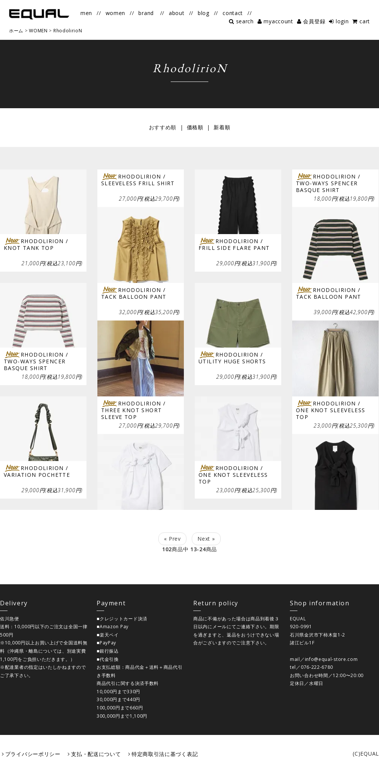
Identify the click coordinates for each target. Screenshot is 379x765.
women (116, 13)
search (245, 21)
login (342, 21)
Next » (206, 538)
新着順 (222, 127)
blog (203, 13)
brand (146, 13)
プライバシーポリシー (33, 753)
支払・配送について (96, 753)
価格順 (195, 127)
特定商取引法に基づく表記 (165, 753)
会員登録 (314, 21)
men (86, 13)
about (177, 13)
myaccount (278, 21)
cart (364, 21)
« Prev (172, 538)
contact (233, 13)
